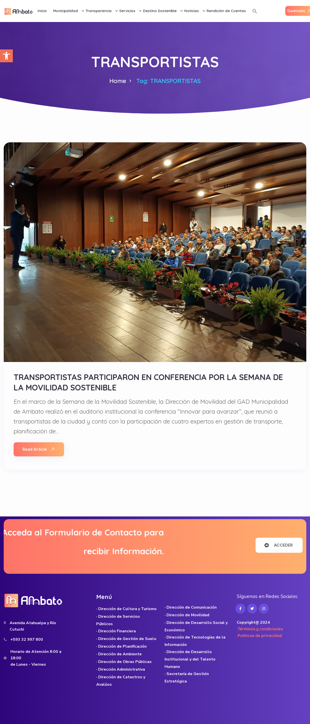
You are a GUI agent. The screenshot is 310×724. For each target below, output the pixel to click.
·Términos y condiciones (260, 628)
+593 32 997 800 (26, 639)
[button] (6, 55)
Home (117, 81)
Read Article (38, 449)
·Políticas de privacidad (259, 635)
